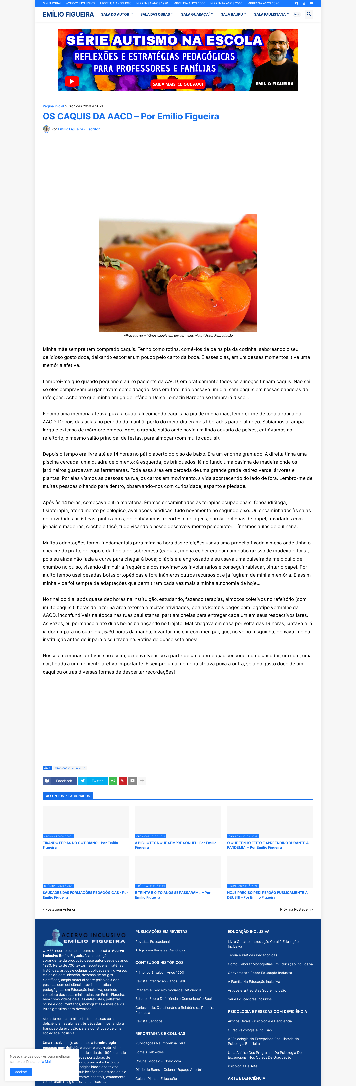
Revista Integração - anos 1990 (160, 981)
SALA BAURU (232, 14)
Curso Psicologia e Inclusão (250, 1030)
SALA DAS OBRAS (155, 14)
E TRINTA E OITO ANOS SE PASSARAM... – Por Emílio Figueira (173, 894)
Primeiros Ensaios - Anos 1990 (159, 972)
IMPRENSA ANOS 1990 (152, 3)
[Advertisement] (178, 173)
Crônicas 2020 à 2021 (85, 106)
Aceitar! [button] (21, 1072)
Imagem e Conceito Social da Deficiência (168, 990)
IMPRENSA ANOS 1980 (115, 3)
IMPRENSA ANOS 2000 (189, 3)
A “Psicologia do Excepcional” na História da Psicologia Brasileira (263, 1041)
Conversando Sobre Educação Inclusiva (260, 973)
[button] (297, 14)
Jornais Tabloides (149, 1052)
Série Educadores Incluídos (250, 999)
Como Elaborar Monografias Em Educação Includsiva (270, 964)
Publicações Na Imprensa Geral (160, 1043)
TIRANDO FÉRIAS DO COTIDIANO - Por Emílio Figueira (80, 845)
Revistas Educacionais (153, 941)
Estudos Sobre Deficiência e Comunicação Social (174, 998)
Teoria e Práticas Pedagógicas (252, 955)
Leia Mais (44, 1061)
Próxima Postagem (295, 909)
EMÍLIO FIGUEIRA (68, 14)
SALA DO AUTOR (115, 14)
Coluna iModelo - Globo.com (158, 1061)
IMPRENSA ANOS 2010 (226, 3)
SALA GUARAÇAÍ (195, 14)
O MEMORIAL (52, 3)
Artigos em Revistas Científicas (160, 950)
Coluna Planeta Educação (156, 1078)
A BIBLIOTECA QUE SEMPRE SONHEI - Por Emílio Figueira (176, 845)
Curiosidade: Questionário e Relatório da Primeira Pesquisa (174, 1010)
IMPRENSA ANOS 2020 (263, 3)
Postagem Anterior (60, 909)
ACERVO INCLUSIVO (80, 3)
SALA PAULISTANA (270, 14)
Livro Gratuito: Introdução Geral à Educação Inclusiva (263, 944)
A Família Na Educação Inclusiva (254, 981)
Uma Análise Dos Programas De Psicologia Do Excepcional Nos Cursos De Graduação (265, 1055)
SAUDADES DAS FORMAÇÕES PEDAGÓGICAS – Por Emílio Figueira (85, 894)
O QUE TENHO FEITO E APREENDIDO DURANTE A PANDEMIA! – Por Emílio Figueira (268, 845)
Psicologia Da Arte (242, 1066)
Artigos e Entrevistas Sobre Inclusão (257, 990)
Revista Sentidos (148, 1021)
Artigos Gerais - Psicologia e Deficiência (260, 1021)
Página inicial (53, 106)
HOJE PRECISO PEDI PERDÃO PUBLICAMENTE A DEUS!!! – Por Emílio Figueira (267, 894)
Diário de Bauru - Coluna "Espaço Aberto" (168, 1069)
